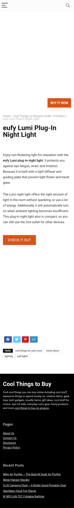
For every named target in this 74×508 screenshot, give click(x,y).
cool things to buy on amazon (32, 408)
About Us (8, 433)
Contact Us (10, 438)
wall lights (22, 356)
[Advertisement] (37, 50)
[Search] (68, 5)
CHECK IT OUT (19, 240)
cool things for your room (28, 350)
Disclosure (9, 442)
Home (7, 116)
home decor (53, 350)
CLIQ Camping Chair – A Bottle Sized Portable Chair (34, 485)
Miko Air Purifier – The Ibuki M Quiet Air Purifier (32, 474)
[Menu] (4, 5)
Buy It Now (59, 103)
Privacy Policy (11, 447)
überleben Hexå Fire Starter (20, 491)
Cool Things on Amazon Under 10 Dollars (39, 116)
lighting (9, 356)
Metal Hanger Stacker (16, 479)
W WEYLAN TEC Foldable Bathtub (23, 496)
